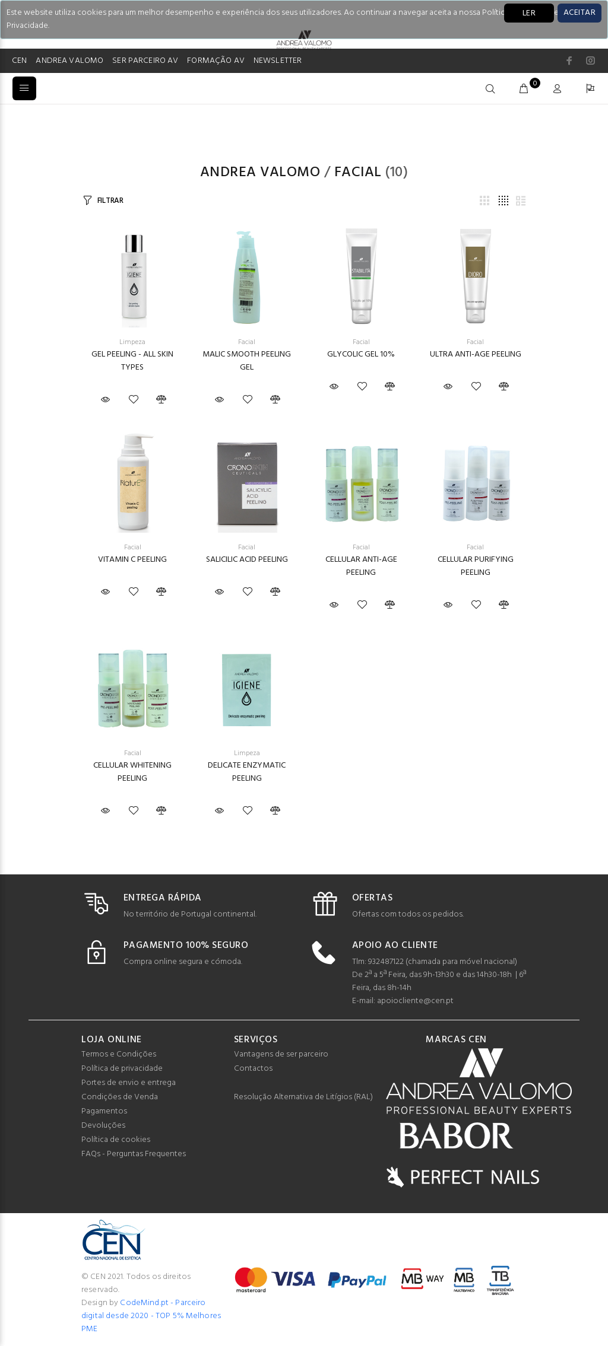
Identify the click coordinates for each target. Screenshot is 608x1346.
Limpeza (132, 342)
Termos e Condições (118, 1054)
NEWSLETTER (278, 61)
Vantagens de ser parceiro (281, 1054)
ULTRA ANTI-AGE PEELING (475, 354)
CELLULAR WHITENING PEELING (132, 772)
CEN (19, 61)
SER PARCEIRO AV (145, 61)
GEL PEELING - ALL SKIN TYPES (132, 361)
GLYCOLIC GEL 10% (361, 354)
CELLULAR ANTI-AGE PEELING (361, 566)
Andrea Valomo (260, 172)
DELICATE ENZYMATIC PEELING (247, 772)
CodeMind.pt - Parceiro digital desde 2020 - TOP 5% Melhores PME (151, 1316)
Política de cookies (115, 1140)
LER (529, 13)
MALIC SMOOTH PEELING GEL (246, 361)
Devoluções (103, 1125)
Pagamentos (104, 1111)
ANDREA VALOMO (69, 61)
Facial (358, 172)
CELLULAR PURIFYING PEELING (476, 566)
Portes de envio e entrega (128, 1083)
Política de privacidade (122, 1068)
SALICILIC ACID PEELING (247, 560)
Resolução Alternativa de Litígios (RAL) (303, 1097)
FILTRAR (110, 201)
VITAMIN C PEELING (132, 560)
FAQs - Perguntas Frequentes (133, 1154)
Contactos (253, 1068)
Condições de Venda (119, 1097)
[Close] (579, 13)
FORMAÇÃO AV (216, 61)
